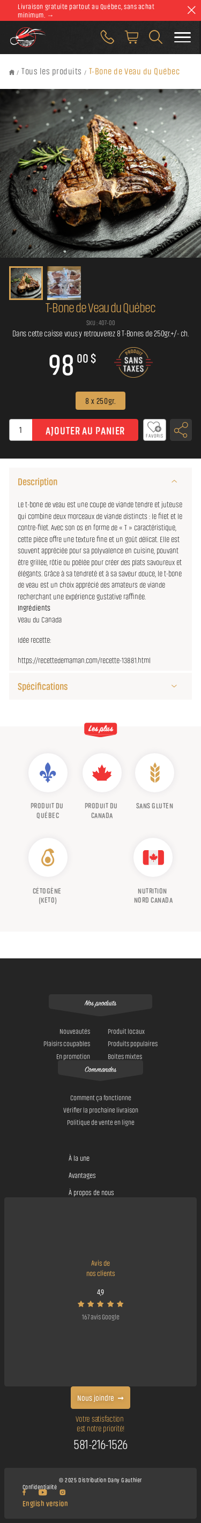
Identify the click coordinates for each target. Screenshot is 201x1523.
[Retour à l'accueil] (12, 72)
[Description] (174, 481)
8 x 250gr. (100, 400)
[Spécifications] (174, 686)
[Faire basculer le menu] (182, 37)
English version (46, 1502)
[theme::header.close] (191, 10)
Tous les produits (51, 70)
